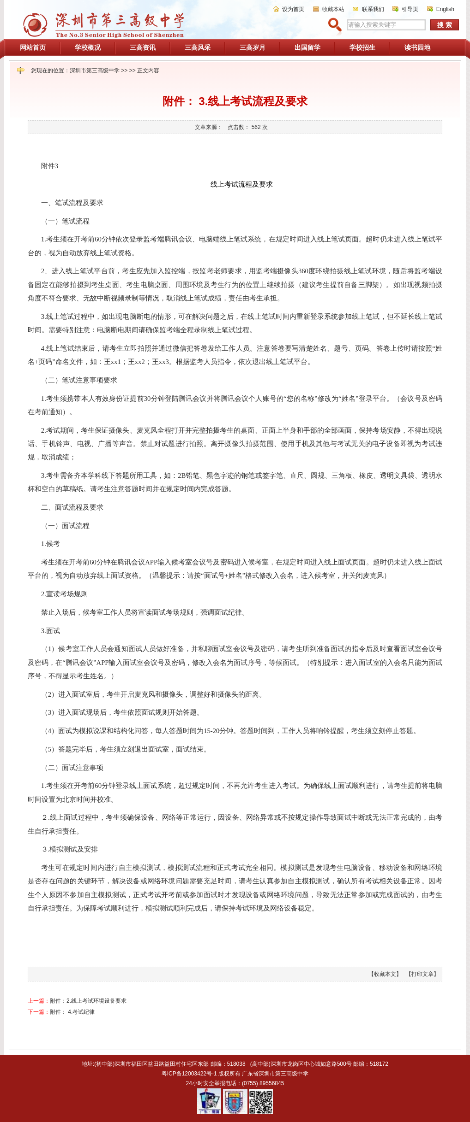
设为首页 (293, 9)
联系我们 (373, 9)
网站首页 (33, 47)
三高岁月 (252, 47)
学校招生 (362, 47)
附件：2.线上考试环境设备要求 (88, 1001)
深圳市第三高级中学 (95, 70)
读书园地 (417, 47)
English (445, 9)
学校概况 (88, 47)
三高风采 (198, 47)
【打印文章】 (422, 974)
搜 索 (444, 25)
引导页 (410, 9)
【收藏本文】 (385, 974)
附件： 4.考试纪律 (72, 1012)
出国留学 (307, 47)
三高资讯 (143, 47)
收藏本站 (333, 9)
